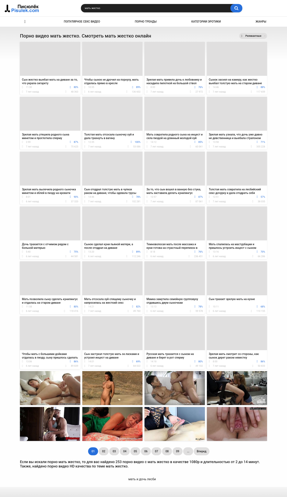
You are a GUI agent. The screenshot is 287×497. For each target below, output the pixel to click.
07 (156, 451)
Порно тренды (145, 21)
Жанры (261, 21)
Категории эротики (206, 21)
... (188, 451)
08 (167, 451)
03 (114, 451)
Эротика (25, 22)
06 (145, 451)
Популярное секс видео (82, 21)
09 (177, 451)
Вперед (201, 451)
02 (103, 451)
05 (135, 451)
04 (124, 451)
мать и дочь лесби (142, 479)
